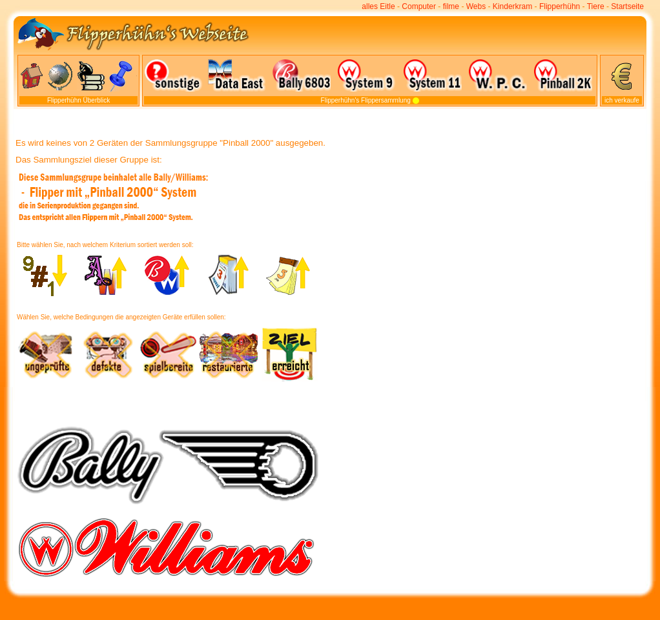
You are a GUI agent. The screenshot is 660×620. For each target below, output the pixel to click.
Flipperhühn (559, 6)
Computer (419, 6)
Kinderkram (512, 6)
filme (451, 6)
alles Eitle (378, 6)
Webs (476, 6)
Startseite (627, 6)
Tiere (595, 6)
